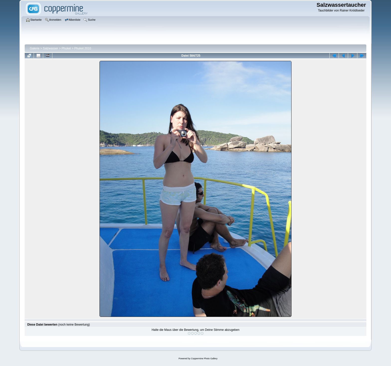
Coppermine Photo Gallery (204, 358)
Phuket (66, 48)
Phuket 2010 (82, 48)
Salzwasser (50, 48)
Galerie (34, 48)
